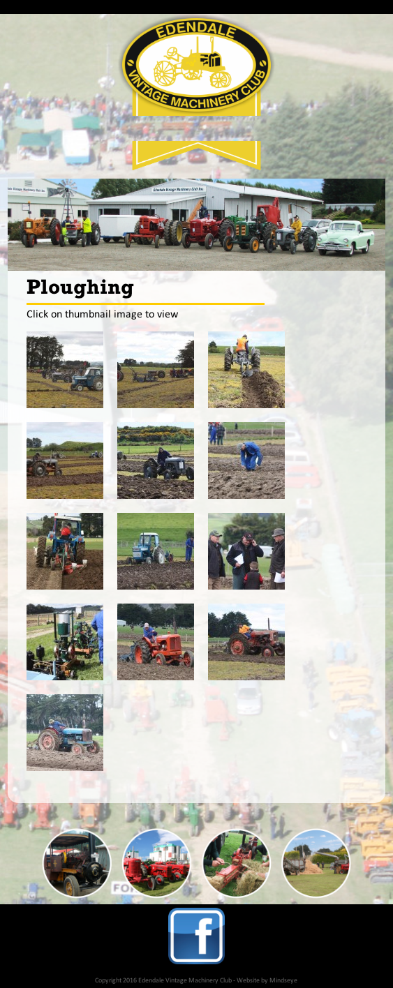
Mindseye (283, 981)
